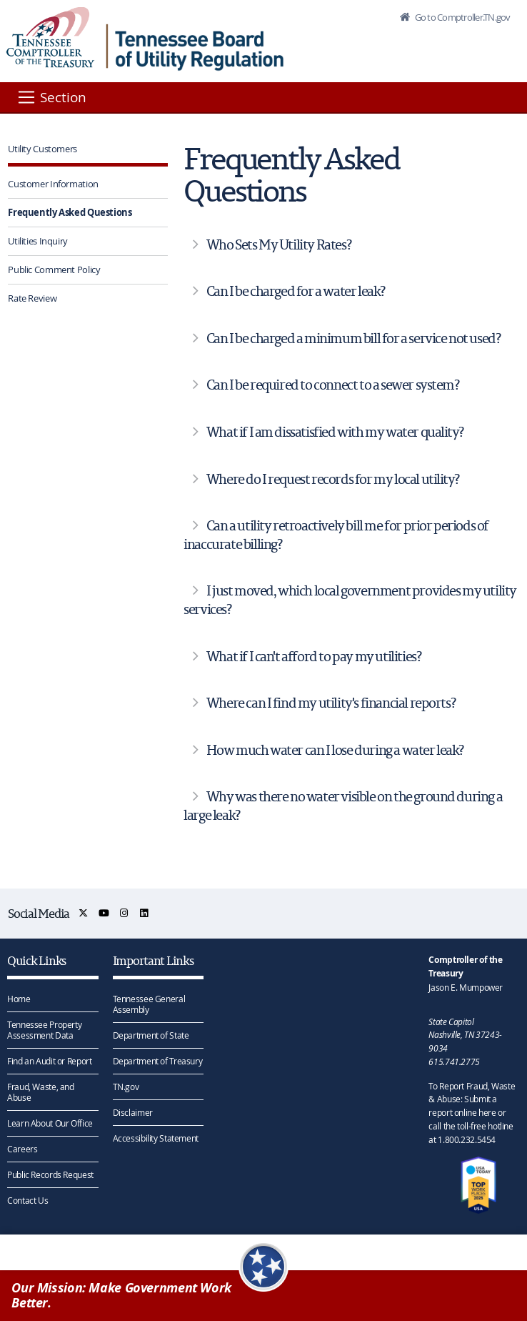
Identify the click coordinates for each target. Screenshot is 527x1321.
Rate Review (32, 298)
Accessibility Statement (156, 1138)
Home (19, 998)
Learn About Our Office (50, 1123)
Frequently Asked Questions (69, 212)
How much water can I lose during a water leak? (334, 750)
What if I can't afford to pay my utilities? (313, 656)
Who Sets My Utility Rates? (278, 244)
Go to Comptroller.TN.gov (461, 17)
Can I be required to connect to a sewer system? (332, 385)
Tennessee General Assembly (149, 1004)
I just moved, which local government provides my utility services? (350, 599)
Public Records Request (50, 1174)
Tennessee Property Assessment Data (44, 1030)
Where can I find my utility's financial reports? (331, 703)
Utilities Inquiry (38, 240)
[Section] (51, 97)
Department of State (151, 1035)
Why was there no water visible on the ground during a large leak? (343, 805)
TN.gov (126, 1086)
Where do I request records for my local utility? (332, 479)
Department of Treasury (158, 1061)
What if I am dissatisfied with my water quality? (334, 432)
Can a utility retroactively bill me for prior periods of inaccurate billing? (336, 534)
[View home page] (50, 37)
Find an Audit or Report (49, 1061)
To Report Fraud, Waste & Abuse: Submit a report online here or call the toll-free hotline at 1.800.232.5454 (471, 1112)
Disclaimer (133, 1112)
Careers (22, 1148)
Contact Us (27, 1200)
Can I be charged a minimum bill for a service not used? (353, 338)
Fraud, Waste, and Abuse (40, 1092)
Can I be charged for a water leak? (295, 291)
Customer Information (53, 183)
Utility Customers (42, 148)
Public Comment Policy (54, 269)
